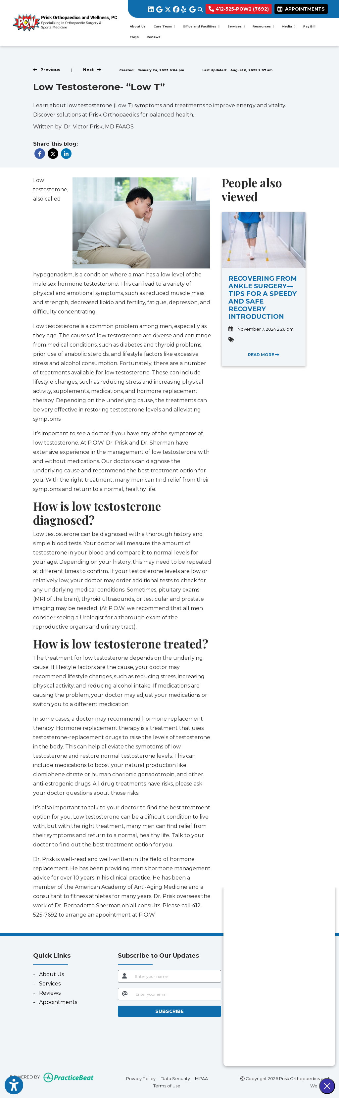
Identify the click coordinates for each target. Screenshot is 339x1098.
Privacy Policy (141, 1078)
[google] (158, 8)
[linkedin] (150, 8)
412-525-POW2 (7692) (239, 9)
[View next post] (92, 69)
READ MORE (263, 354)
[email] (176, 994)
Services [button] (236, 26)
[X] (167, 8)
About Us (138, 26)
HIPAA (201, 1078)
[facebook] (175, 8)
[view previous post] (46, 69)
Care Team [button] (164, 26)
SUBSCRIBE (169, 1011)
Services (50, 983)
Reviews (153, 37)
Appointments (58, 1002)
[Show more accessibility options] (14, 1085)
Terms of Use (166, 1085)
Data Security (175, 1078)
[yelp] (183, 8)
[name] (176, 976)
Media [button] (288, 26)
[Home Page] (64, 22)
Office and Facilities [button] (201, 26)
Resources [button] (263, 26)
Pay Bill (311, 26)
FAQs (134, 37)
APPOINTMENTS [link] (301, 9)
